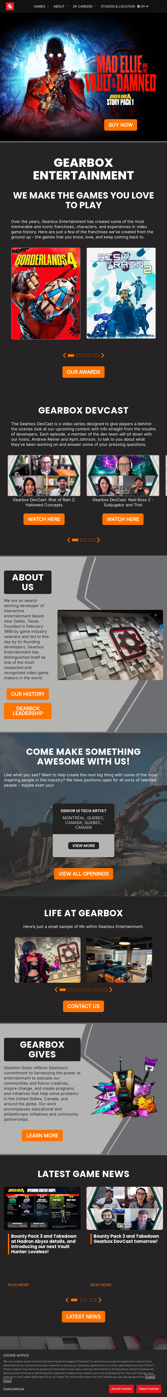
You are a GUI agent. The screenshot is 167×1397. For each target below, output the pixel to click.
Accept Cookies (121, 1388)
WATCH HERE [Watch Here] (44, 519)
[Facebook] (89, 1328)
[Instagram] (66, 1328)
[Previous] (64, 355)
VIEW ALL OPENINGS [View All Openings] (83, 830)
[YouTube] (100, 1328)
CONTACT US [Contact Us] (83, 963)
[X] (79, 1327)
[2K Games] (17, 6)
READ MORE (18, 1241)
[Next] (102, 355)
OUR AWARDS (83, 372)
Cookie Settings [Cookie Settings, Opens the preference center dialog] (13, 1388)
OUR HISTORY (28, 694)
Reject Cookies (148, 1388)
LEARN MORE (42, 1092)
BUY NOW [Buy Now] (121, 125)
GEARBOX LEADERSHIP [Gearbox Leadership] (28, 711)
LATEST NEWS (83, 1273)
